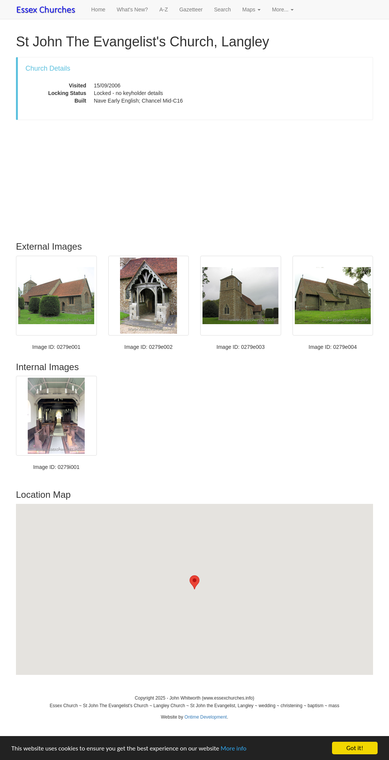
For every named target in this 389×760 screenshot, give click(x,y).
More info (234, 748)
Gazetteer (190, 9)
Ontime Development (205, 717)
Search (222, 9)
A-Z (163, 9)
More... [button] (283, 9)
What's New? (132, 9)
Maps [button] (251, 9)
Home (98, 9)
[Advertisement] (194, 181)
